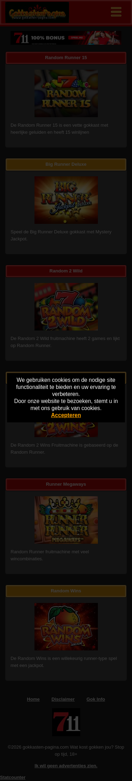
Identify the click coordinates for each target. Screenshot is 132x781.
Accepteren (66, 415)
